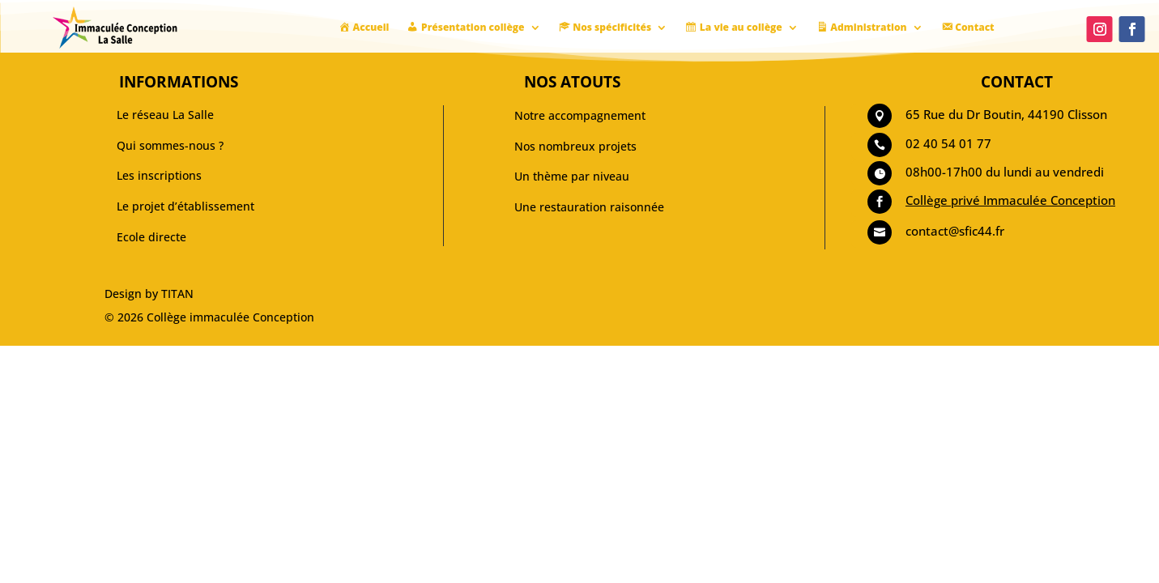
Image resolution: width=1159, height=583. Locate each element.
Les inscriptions (159, 175)
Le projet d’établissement (185, 206)
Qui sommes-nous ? (170, 145)
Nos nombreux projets (575, 146)
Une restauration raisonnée (589, 207)
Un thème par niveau (571, 176)
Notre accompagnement (580, 115)
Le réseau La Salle (165, 114)
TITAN (177, 293)
